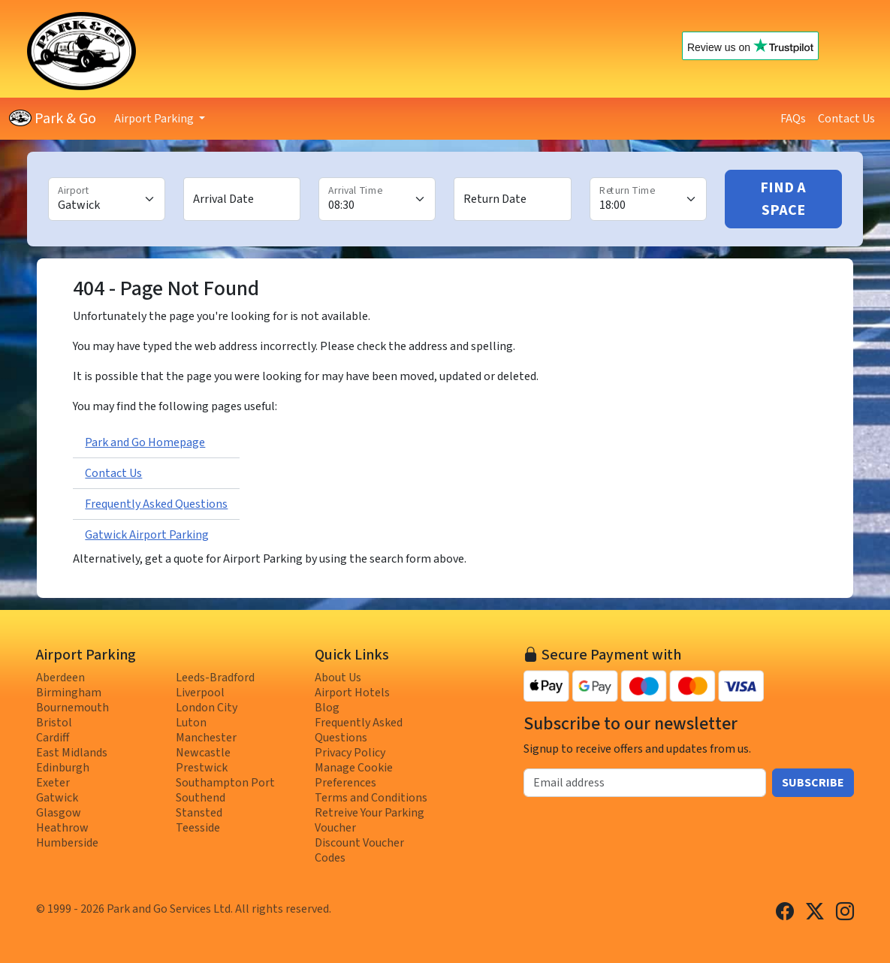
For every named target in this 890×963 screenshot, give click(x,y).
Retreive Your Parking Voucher (369, 820)
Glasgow (58, 812)
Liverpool (200, 692)
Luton (191, 722)
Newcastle (203, 752)
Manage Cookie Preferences (354, 775)
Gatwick (57, 797)
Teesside (198, 827)
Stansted (199, 812)
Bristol (54, 722)
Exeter (53, 782)
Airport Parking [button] (155, 118)
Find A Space (783, 199)
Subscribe (813, 782)
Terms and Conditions (371, 797)
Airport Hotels (352, 692)
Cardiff (52, 737)
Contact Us (846, 118)
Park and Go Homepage (145, 442)
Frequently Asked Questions (156, 504)
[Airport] (106, 199)
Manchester (206, 737)
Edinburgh (62, 767)
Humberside (67, 842)
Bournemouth (72, 707)
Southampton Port (225, 782)
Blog (327, 707)
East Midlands (71, 752)
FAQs (793, 118)
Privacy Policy (350, 752)
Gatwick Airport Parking (147, 535)
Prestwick (202, 767)
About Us (338, 677)
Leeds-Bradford (215, 677)
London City (206, 707)
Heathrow (62, 827)
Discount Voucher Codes (359, 850)
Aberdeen (60, 677)
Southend (200, 797)
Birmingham (68, 692)
